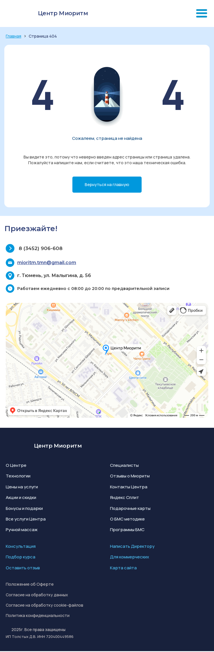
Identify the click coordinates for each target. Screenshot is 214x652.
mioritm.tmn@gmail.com (46, 262)
